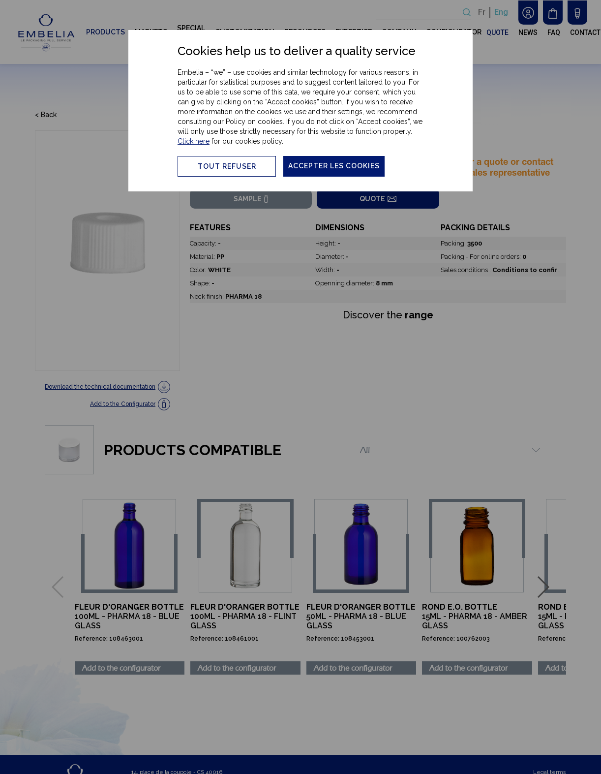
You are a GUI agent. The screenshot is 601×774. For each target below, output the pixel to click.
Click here (194, 141)
